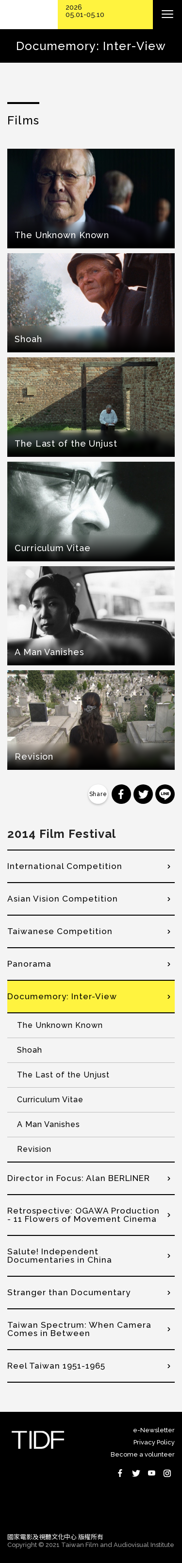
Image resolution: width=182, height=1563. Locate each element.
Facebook (120, 1473)
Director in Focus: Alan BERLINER (78, 1178)
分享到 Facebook (121, 794)
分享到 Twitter (143, 794)
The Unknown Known (60, 1025)
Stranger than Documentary (69, 1292)
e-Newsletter (154, 1430)
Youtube (151, 1473)
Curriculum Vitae (50, 1099)
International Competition (64, 866)
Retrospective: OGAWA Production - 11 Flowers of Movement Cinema (83, 1215)
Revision (34, 1149)
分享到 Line (165, 794)
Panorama (29, 964)
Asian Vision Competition (62, 898)
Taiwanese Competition (60, 931)
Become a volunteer (143, 1454)
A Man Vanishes (48, 1124)
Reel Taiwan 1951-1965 (56, 1366)
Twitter (136, 1473)
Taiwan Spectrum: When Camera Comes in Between (79, 1329)
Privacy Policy (154, 1442)
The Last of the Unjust (63, 1074)
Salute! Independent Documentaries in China (59, 1256)
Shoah (29, 1050)
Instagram (167, 1473)
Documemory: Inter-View (62, 996)
